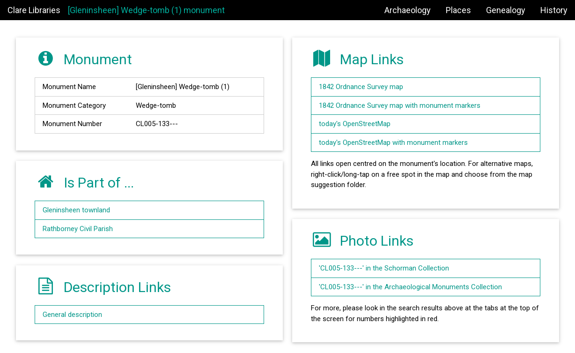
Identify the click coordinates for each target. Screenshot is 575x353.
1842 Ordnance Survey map (361, 87)
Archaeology (407, 10)
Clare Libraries (33, 10)
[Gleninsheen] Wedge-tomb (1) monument (146, 10)
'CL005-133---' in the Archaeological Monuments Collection (410, 287)
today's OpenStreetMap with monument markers (393, 142)
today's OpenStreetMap (355, 124)
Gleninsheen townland (76, 210)
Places (458, 10)
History (554, 10)
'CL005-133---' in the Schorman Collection (384, 268)
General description (72, 314)
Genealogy (505, 10)
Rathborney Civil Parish (78, 229)
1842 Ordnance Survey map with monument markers (399, 105)
